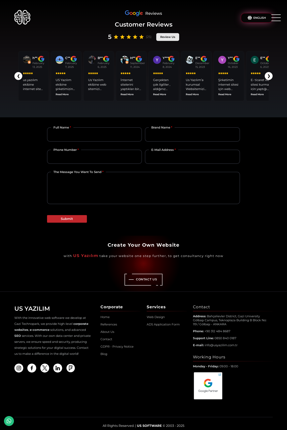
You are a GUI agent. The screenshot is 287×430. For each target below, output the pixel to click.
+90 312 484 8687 (211, 326)
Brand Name (160, 123)
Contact (106, 334)
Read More (92, 90)
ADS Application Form (163, 320)
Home (105, 312)
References (108, 320)
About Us (107, 327)
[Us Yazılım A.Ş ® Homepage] (22, 18)
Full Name (61, 123)
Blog (103, 349)
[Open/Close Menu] (276, 18)
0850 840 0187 (214, 333)
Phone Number (65, 145)
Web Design (156, 312)
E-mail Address (162, 145)
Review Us (167, 37)
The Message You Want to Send (77, 167)
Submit (67, 214)
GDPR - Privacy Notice (117, 342)
